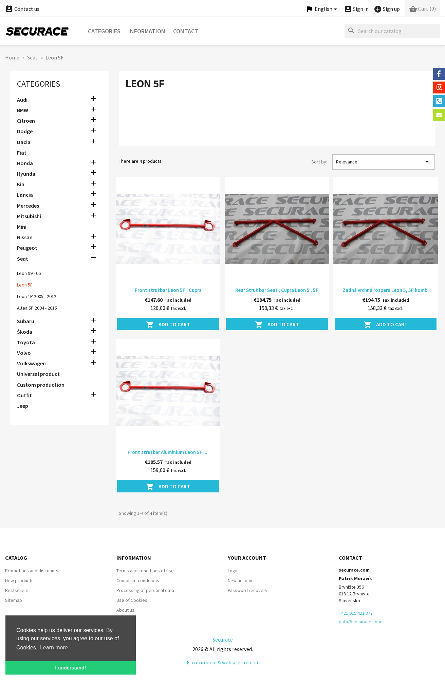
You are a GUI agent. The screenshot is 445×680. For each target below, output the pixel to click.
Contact (185, 31)
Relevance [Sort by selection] (383, 162)
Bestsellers (17, 590)
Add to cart (168, 325)
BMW (22, 110)
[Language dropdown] (322, 9)
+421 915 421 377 (356, 613)
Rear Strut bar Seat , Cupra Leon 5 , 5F (276, 290)
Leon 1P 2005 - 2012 (36, 296)
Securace (222, 639)
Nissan (25, 237)
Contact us (22, 8)
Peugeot (27, 247)
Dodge (25, 131)
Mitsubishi (29, 216)
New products (19, 580)
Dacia (24, 142)
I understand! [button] (70, 667)
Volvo (24, 352)
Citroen (26, 120)
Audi (22, 99)
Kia (20, 184)
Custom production (40, 384)
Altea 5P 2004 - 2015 (37, 308)
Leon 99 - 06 (29, 273)
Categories (104, 31)
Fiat (21, 152)
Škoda (24, 331)
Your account (247, 557)
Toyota (26, 342)
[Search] (392, 31)
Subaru (25, 321)
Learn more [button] (54, 647)
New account (241, 580)
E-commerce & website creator (223, 662)
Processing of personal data (145, 590)
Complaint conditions (137, 580)
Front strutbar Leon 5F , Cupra (168, 290)
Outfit (24, 395)
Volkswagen (31, 363)
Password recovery (247, 590)
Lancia (25, 194)
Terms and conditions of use (145, 571)
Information (146, 31)
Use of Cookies (131, 600)
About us (125, 610)
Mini (21, 226)
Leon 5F (25, 285)
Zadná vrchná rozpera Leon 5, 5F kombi (385, 290)
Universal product (38, 373)
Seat (22, 258)
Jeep (22, 405)
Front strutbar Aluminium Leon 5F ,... (168, 452)
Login (233, 571)
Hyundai (27, 173)
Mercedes (28, 205)
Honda (25, 163)
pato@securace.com (360, 621)
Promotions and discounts (31, 571)
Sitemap (13, 600)
